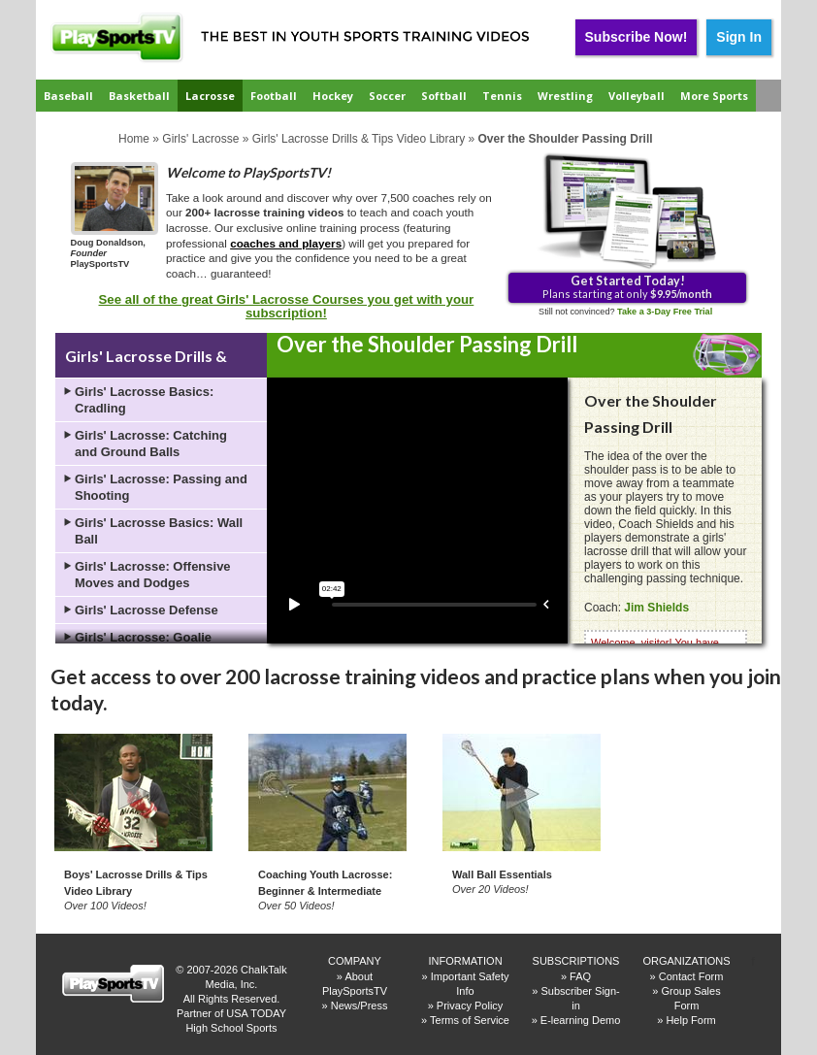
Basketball (139, 95)
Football (273, 95)
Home (133, 139)
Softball (444, 95)
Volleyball (636, 95)
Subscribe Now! (636, 37)
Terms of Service (469, 1020)
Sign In (739, 37)
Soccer (387, 95)
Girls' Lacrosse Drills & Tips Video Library (358, 139)
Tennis (502, 95)
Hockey (332, 95)
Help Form (690, 1020)
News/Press (359, 1005)
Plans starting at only (627, 286)
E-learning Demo (580, 1020)
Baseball (68, 95)
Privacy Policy (470, 1005)
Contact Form (691, 976)
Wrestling (565, 95)
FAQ (580, 976)
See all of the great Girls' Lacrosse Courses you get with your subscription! (286, 306)
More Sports (714, 95)
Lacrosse (210, 95)
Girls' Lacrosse (200, 139)
